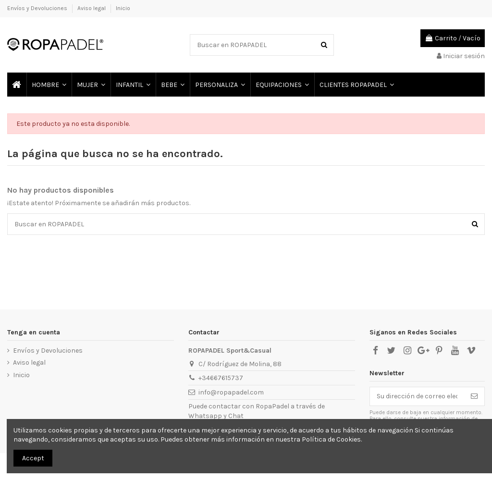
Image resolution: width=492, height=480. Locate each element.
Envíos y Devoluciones (38, 8)
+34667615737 (220, 378)
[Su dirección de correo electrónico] (417, 396)
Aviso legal (92, 8)
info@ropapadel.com (231, 392)
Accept (33, 458)
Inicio (123, 8)
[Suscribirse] (474, 396)
